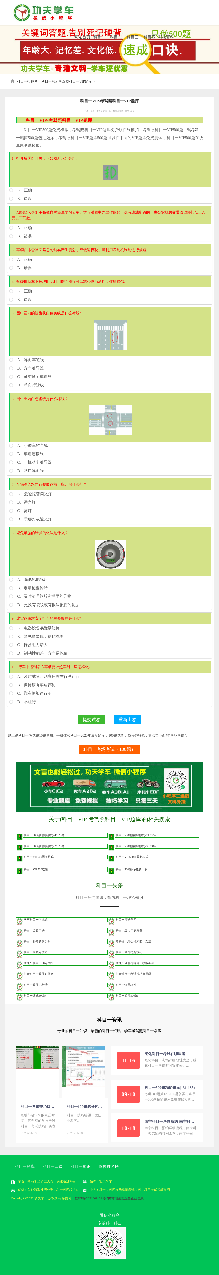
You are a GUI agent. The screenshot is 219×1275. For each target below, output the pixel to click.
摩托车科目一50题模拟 (38, 963)
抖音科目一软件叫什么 (38, 973)
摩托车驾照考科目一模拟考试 (135, 963)
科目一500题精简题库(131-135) (170, 1087)
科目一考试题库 (126, 919)
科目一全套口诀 (34, 930)
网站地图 (114, 1198)
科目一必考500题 (127, 995)
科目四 (149, 37)
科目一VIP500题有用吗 (39, 856)
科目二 (116, 37)
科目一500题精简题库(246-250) (44, 835)
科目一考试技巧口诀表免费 (39, 1106)
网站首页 (82, 37)
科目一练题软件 (126, 984)
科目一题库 (25, 1166)
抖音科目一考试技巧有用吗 (133, 973)
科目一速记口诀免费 (129, 930)
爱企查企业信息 (132, 1198)
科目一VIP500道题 (36, 869)
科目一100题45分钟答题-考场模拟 (85, 1106)
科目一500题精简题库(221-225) (136, 835)
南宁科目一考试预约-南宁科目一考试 (171, 1121)
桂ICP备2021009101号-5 (91, 1198)
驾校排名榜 (109, 1166)
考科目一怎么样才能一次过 (133, 941)
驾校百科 (166, 37)
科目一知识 (81, 1166)
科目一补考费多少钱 (37, 941)
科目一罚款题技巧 (36, 952)
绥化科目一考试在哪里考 (165, 1054)
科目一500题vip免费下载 (131, 869)
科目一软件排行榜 (36, 984)
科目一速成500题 (35, 995)
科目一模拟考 (27, 81)
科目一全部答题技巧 (129, 952)
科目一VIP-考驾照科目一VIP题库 (66, 81)
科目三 (133, 37)
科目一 (99, 37)
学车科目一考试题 (36, 919)
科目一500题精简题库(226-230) (44, 846)
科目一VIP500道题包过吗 (132, 856)
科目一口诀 (53, 1166)
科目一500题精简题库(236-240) (136, 846)
